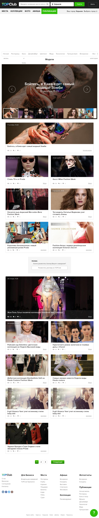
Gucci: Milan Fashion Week (64, 179)
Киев (51, 515)
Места (5, 11)
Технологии (60, 54)
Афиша (36, 11)
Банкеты (43, 490)
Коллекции (16, 11)
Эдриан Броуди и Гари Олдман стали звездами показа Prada (23, 447)
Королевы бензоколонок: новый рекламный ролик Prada (21, 246)
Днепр (57, 515)
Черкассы (69, 515)
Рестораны (15, 54)
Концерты (63, 482)
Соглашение (6, 484)
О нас (4, 479)
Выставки (63, 484)
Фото (27, 11)
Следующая (57, 462)
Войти (93, 4)
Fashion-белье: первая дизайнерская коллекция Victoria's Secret (69, 246)
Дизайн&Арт (33, 54)
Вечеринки (84, 54)
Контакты (5, 486)
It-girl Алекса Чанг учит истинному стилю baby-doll (25, 412)
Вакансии (5, 481)
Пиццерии (44, 487)
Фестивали (63, 490)
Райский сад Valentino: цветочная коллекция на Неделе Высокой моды (23, 346)
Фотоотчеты (85, 475)
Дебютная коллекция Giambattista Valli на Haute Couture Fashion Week (26, 379)
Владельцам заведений (29, 479)
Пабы (43, 495)
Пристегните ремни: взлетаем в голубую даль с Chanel (71, 346)
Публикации (49, 11)
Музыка (82, 499)
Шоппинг (43, 54)
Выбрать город (89, 11)
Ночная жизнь (6, 54)
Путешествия (72, 54)
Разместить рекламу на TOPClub (49, 268)
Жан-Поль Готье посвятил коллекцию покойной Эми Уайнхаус (35, 312)
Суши (42, 497)
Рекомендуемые (65, 499)
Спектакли (63, 487)
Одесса (38, 515)
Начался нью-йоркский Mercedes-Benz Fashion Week (24, 213)
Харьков (45, 515)
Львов (62, 515)
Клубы (43, 482)
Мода (51, 54)
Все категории (94, 54)
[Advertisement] (49, 32)
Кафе (42, 492)
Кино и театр (24, 54)
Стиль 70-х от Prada (16, 179)
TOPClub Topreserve (28, 482)
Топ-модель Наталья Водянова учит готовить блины (69, 213)
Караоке (44, 484)
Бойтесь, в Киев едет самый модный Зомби (26, 146)
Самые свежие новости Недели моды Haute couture (69, 379)
